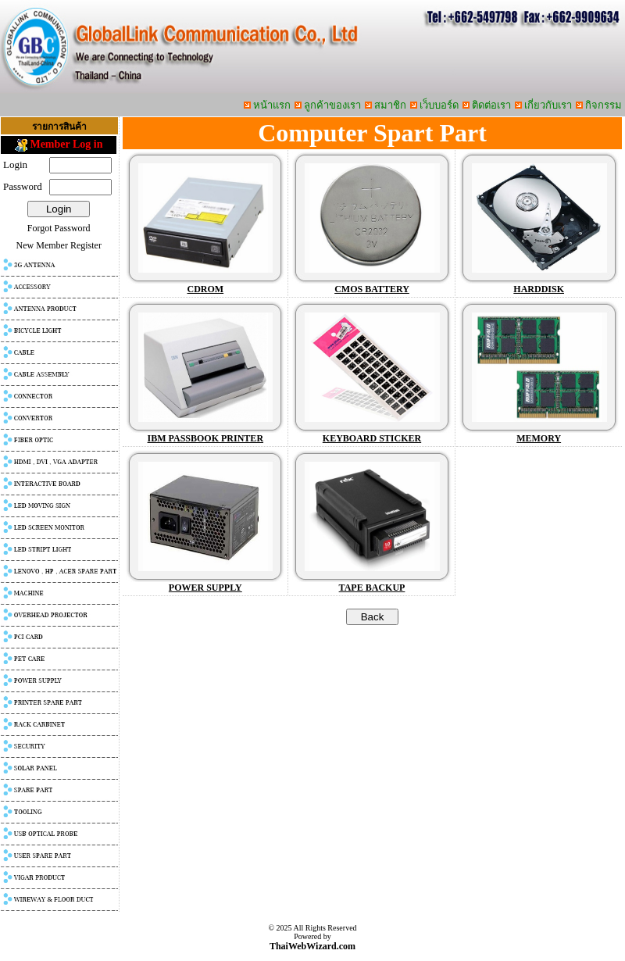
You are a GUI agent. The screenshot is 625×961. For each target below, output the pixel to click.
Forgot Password (59, 228)
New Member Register (59, 245)
